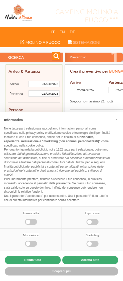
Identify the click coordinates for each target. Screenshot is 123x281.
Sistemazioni (84, 42)
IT (53, 31)
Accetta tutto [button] (90, 260)
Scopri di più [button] (61, 271)
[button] (116, 120)
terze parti (70, 149)
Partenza (16, 93)
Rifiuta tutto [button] (32, 260)
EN (62, 31)
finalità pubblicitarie (17, 166)
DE (72, 31)
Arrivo (14, 84)
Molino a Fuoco (40, 42)
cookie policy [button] (34, 145)
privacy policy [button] (35, 132)
